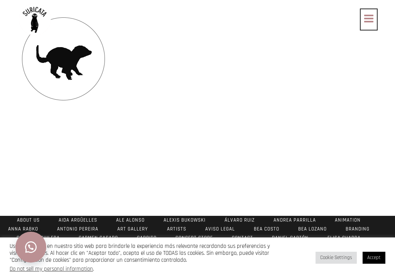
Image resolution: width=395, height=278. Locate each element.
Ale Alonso (130, 220)
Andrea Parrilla (294, 220)
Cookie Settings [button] (336, 257)
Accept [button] (374, 257)
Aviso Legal (220, 229)
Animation (348, 220)
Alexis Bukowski (185, 220)
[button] (30, 247)
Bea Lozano (312, 229)
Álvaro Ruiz (240, 220)
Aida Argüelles (78, 220)
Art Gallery (132, 229)
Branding (358, 229)
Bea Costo (266, 229)
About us (28, 220)
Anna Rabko (23, 229)
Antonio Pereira (77, 229)
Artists (176, 229)
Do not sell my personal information (51, 269)
